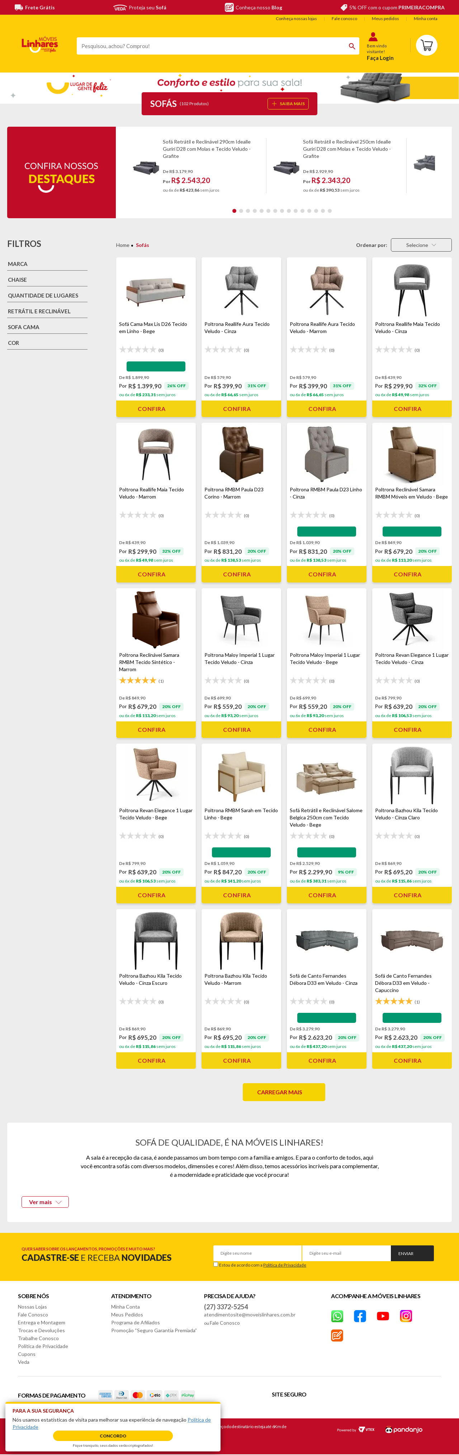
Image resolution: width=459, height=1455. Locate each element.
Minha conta (425, 18)
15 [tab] (330, 211)
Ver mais (45, 1201)
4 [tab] (255, 211)
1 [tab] (234, 211)
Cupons (27, 1354)
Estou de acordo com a (262, 1265)
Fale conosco (344, 18)
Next (441, 165)
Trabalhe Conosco (38, 1338)
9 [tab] (289, 211)
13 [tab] (316, 211)
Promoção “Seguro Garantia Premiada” (154, 1330)
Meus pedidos (385, 18)
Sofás (142, 245)
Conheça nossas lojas (296, 18)
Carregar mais (279, 1092)
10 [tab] (296, 211)
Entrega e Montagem (41, 1322)
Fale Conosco (33, 1314)
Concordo (113, 1435)
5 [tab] (262, 211)
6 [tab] (268, 211)
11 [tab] (302, 211)
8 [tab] (282, 211)
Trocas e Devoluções (41, 1330)
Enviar (405, 1253)
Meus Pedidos (127, 1314)
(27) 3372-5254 (226, 1307)
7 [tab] (275, 211)
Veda (23, 1362)
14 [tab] (323, 211)
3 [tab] (248, 211)
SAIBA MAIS (288, 103)
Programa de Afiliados (135, 1322)
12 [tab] (309, 211)
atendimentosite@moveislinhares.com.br (249, 1314)
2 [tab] (241, 211)
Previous (129, 165)
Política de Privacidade (284, 1265)
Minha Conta (125, 1307)
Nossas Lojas (32, 1307)
